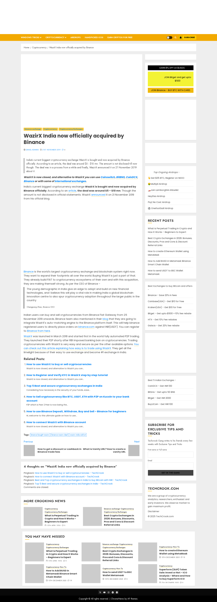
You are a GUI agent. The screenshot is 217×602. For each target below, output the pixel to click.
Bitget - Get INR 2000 (159, 398)
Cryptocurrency (55, 37)
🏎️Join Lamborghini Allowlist (163, 190)
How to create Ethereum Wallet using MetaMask (173, 552)
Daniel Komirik (32, 150)
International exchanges (70, 181)
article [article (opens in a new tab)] (72, 190)
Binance (29, 181)
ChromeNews (117, 598)
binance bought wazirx (40, 434)
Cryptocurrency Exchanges (71, 129)
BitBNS (120, 177)
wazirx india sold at (78, 434)
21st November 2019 (51, 150)
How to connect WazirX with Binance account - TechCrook (67, 476)
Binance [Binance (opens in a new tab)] (29, 271)
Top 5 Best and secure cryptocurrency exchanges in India (64, 386)
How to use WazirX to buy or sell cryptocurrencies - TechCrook (69, 473)
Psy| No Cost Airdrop (159, 202)
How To (176, 547)
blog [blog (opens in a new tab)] (105, 319)
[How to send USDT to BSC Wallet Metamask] (91, 573)
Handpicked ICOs (94, 37)
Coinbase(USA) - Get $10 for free (166, 301)
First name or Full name (157, 449)
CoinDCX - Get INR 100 (160, 386)
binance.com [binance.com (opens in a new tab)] (86, 327)
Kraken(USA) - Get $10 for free (165, 307)
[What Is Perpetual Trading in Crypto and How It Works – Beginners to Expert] (33, 516)
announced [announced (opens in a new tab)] (98, 194)
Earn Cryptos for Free (119, 37)
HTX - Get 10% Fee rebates (162, 319)
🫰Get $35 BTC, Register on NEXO (166, 178)
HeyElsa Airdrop (156, 196)
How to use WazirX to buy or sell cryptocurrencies (58, 364)
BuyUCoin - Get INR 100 (160, 404)
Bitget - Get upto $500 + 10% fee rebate (169, 313)
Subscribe (187, 37)
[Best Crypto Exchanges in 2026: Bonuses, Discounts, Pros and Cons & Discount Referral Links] (92, 516)
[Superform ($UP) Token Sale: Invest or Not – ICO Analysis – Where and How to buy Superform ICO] (147, 573)
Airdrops (75, 37)
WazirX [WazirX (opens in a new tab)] (28, 336)
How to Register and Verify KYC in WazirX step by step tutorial (67, 375)
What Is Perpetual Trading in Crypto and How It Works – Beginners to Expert (62, 518)
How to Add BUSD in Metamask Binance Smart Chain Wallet (61, 573)
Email (150, 460)
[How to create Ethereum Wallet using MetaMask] (147, 551)
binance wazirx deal (60, 434)
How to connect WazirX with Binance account (56, 422)
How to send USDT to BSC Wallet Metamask (117, 574)
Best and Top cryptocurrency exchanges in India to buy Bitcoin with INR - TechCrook (81, 480)
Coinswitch (107, 177)
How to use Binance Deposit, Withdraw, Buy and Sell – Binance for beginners (76, 411)
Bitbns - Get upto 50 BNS (161, 392)
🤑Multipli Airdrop (157, 184)
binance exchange (33, 129)
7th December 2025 (170, 583)
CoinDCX (131, 177)
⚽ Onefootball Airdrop (160, 208)
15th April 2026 (54, 526)
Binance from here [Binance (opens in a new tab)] (38, 331)
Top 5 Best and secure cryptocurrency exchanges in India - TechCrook (74, 483)
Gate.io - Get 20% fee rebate (163, 325)
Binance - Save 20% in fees (162, 295)
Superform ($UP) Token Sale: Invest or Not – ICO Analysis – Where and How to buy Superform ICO (174, 574)
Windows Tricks (30, 37)
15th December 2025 (171, 557)
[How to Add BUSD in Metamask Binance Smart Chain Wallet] (34, 573)
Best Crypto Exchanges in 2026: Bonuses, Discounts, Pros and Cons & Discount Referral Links (119, 520)
